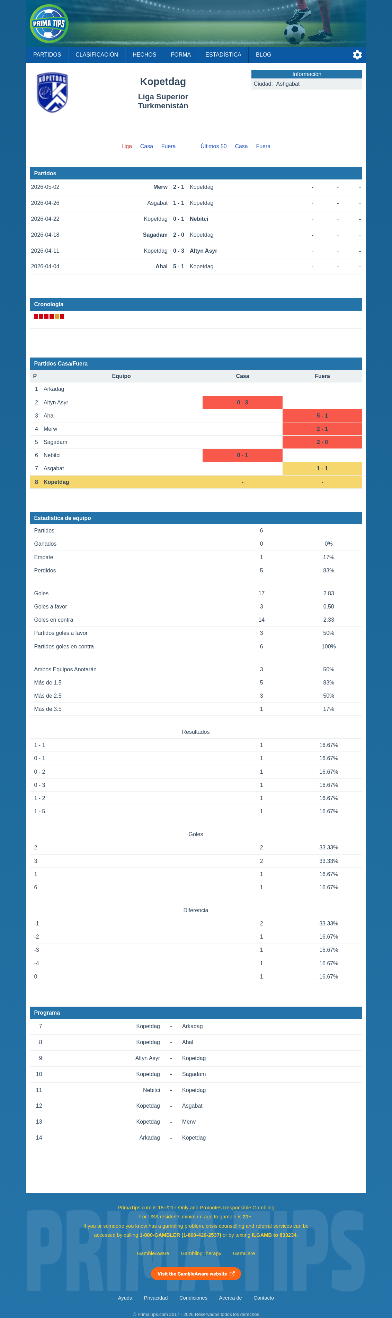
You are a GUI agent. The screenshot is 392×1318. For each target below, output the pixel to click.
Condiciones (193, 1298)
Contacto (263, 1298)
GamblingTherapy (201, 1253)
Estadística (223, 55)
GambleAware (153, 1253)
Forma (181, 55)
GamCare (244, 1253)
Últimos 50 (214, 146)
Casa (146, 146)
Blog (263, 55)
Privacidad (156, 1298)
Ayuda (125, 1298)
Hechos (144, 55)
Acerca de (230, 1298)
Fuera (168, 146)
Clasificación (96, 55)
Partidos (47, 55)
